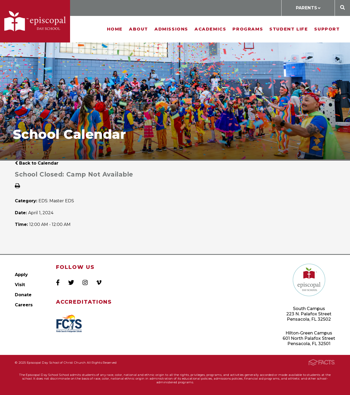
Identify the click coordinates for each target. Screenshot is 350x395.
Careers (24, 304)
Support (327, 29)
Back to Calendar (36, 163)
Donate (23, 294)
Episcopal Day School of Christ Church (35, 21)
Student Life (288, 29)
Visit (20, 284)
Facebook (58, 282)
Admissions (171, 29)
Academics (210, 29)
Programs (247, 29)
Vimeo (98, 282)
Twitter (71, 282)
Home (115, 29)
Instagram (85, 282)
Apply (21, 274)
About (138, 29)
